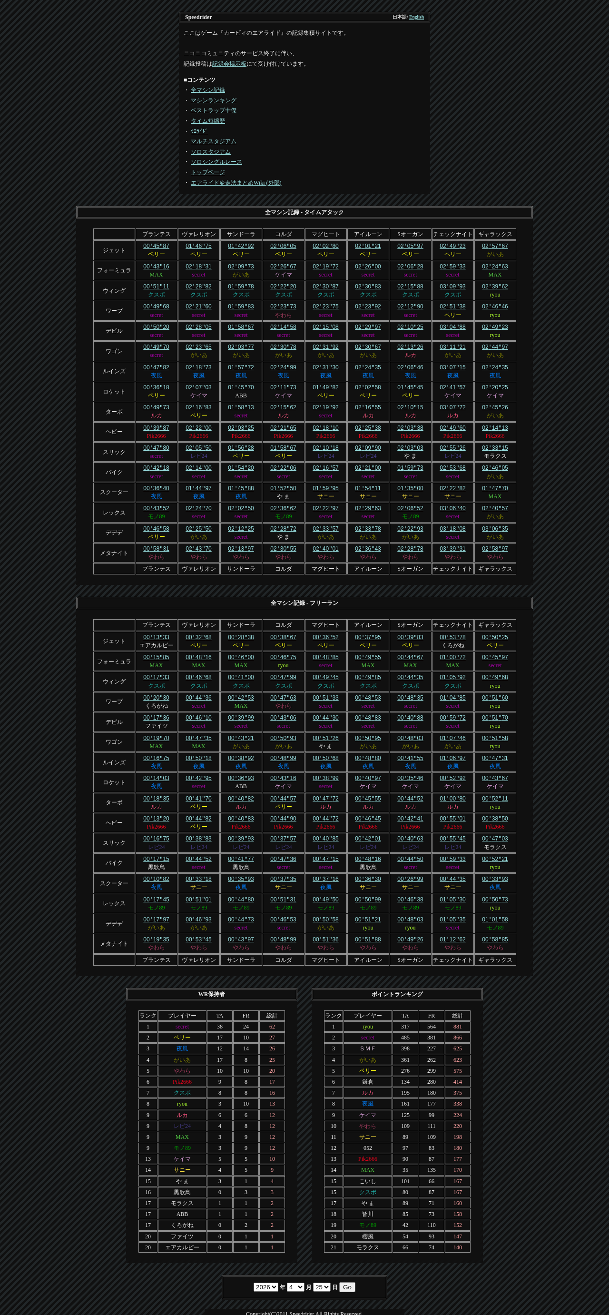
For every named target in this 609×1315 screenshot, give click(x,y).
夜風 (156, 372)
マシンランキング (213, 100)
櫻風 (367, 1221)
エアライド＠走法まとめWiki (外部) (236, 182)
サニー (325, 490)
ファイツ (156, 715)
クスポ (156, 293)
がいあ (495, 253)
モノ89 (156, 509)
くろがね (453, 637)
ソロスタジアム (211, 151)
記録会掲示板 (229, 63)
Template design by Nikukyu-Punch (305, 1309)
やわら (283, 313)
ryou (495, 293)
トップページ (208, 172)
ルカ (410, 352)
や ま (410, 450)
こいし (367, 1166)
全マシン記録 (208, 90)
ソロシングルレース (216, 161)
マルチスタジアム (213, 141)
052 (367, 1132)
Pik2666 (156, 431)
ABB (241, 391)
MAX (156, 273)
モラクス (495, 450)
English (416, 17)
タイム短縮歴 (208, 121)
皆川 (367, 1199)
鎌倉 (367, 1066)
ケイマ (283, 273)
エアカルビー (156, 637)
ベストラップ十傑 (213, 110)
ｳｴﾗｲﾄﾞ (199, 131)
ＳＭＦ (367, 1033)
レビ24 (198, 450)
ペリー (156, 253)
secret (199, 273)
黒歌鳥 (156, 853)
